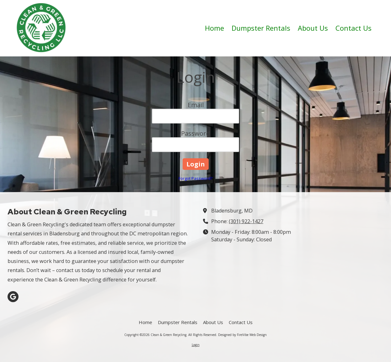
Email (196, 105)
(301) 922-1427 (246, 221)
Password (195, 133)
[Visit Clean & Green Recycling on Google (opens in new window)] (13, 296)
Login (196, 345)
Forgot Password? (195, 178)
